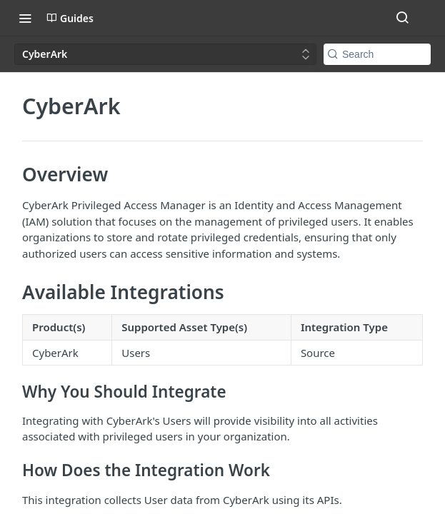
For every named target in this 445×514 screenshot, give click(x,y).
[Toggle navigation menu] (25, 18)
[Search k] (377, 54)
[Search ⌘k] (402, 18)
